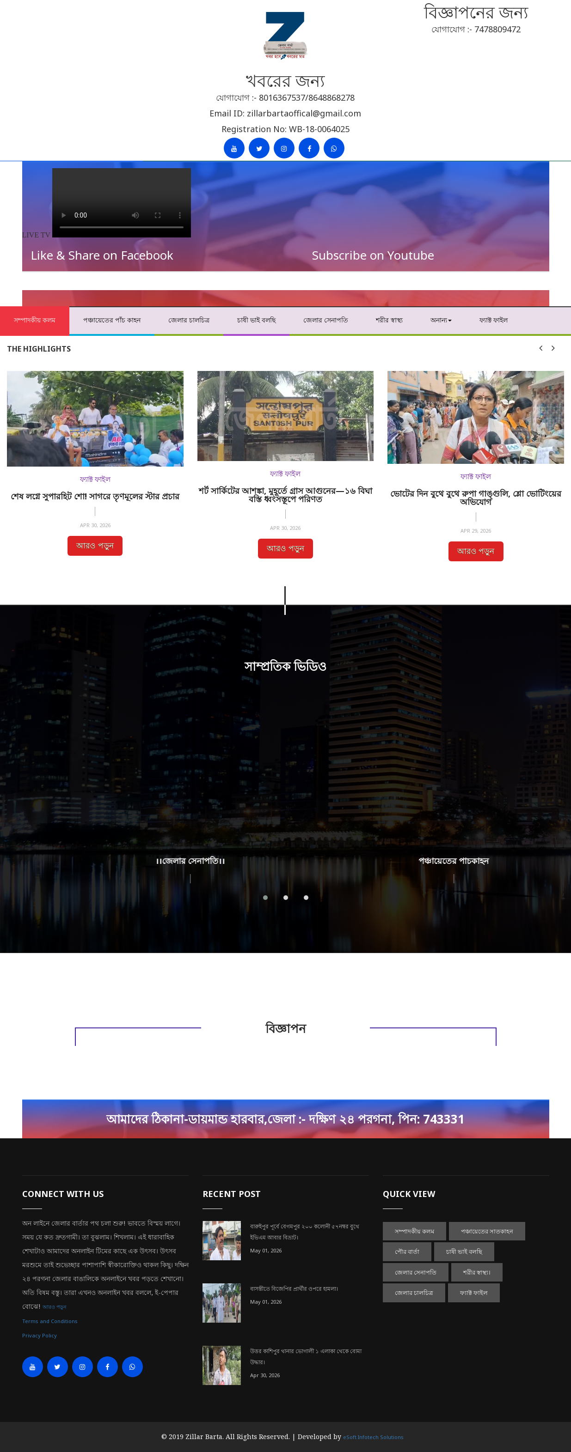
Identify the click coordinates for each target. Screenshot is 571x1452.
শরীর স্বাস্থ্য (389, 320)
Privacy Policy (39, 1335)
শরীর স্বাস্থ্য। (477, 1272)
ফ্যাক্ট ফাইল (493, 320)
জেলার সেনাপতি (325, 320)
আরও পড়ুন (95, 545)
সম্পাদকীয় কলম (34, 320)
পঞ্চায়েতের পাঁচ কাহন (112, 320)
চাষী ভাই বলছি (256, 320)
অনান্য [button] (441, 320)
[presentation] (540, 348)
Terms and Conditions (50, 1321)
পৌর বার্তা (407, 1251)
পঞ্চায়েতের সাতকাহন (487, 1231)
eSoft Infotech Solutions (373, 1437)
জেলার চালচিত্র (188, 320)
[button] (265, 897)
